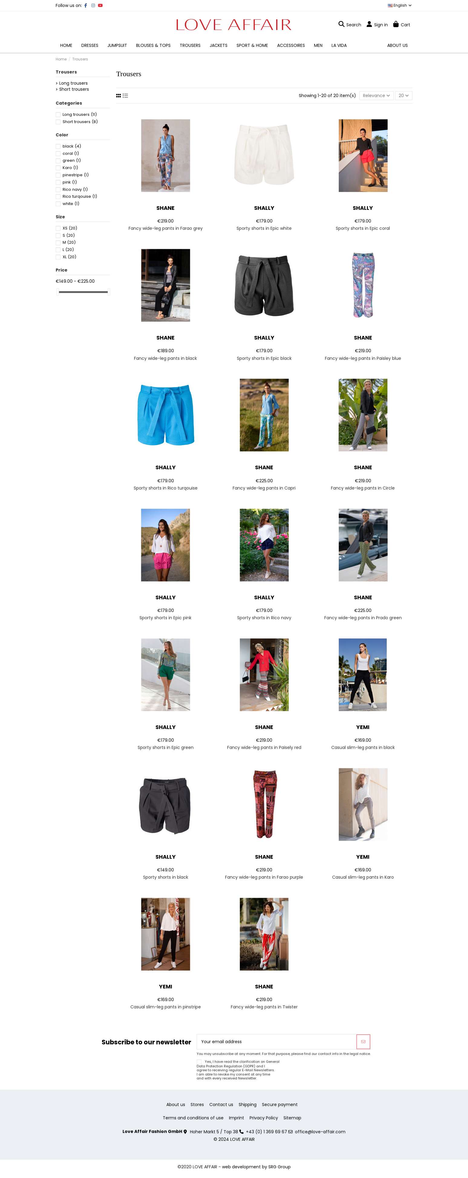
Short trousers (74, 89)
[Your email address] (277, 1041)
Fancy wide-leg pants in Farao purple (264, 877)
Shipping (248, 1105)
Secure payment (280, 1105)
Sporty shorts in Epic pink (165, 618)
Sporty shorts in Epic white (264, 228)
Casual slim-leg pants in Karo (363, 877)
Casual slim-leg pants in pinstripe (165, 1007)
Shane (165, 208)
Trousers (66, 72)
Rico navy (75, 189)
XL (69, 257)
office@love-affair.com (320, 1132)
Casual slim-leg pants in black (363, 747)
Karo (70, 168)
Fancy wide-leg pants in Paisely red (264, 747)
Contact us (221, 1105)
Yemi (362, 727)
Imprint (236, 1118)
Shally (264, 208)
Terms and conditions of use (193, 1118)
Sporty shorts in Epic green (166, 747)
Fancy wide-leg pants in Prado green (363, 618)
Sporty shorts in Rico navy (264, 618)
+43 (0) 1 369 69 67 (266, 1132)
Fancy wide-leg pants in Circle (363, 488)
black (72, 146)
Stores (197, 1105)
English (400, 5)
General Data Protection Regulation (238, 1064)
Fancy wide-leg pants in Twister (264, 1007)
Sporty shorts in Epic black (264, 358)
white (71, 204)
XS (70, 228)
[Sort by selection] (376, 95)
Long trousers (73, 83)
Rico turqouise (80, 196)
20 (404, 96)
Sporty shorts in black (165, 877)
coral (71, 153)
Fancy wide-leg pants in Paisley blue (363, 358)
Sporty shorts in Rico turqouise (166, 488)
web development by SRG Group (256, 1167)
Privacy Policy (264, 1118)
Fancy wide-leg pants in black (165, 358)
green (72, 160)
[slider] (58, 292)
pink (70, 182)
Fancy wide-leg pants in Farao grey (166, 228)
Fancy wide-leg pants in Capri (264, 488)
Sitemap (292, 1118)
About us (175, 1105)
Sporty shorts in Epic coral (363, 228)
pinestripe (76, 175)
